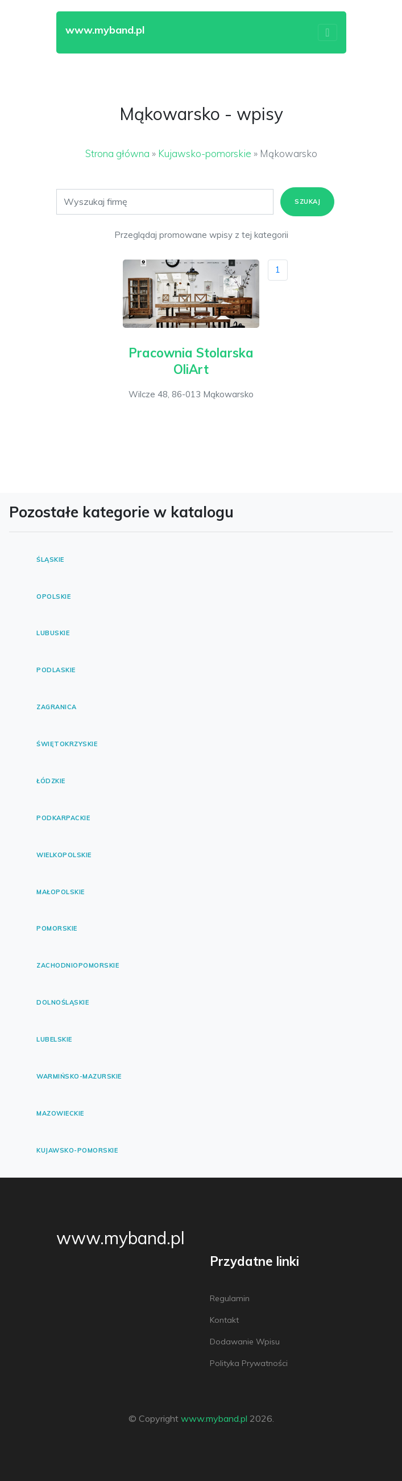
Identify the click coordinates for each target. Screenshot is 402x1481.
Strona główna (117, 153)
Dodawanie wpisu (245, 1341)
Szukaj (307, 201)
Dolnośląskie (62, 1002)
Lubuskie (52, 633)
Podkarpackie (63, 818)
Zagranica (56, 707)
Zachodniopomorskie (77, 965)
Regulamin (230, 1298)
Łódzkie (50, 781)
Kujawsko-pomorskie (204, 153)
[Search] (165, 202)
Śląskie (50, 559)
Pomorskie (56, 928)
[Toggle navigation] (327, 32)
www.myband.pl (120, 1238)
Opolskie (53, 596)
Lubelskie (54, 1039)
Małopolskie (60, 892)
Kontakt (224, 1320)
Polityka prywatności (249, 1363)
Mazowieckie (60, 1113)
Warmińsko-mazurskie (79, 1076)
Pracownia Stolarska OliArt (191, 361)
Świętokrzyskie (66, 744)
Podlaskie (56, 670)
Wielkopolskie (64, 855)
